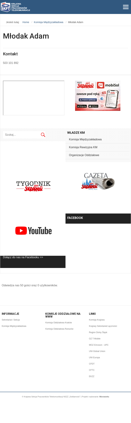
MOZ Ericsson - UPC (99, 345)
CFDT (92, 364)
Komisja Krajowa (97, 320)
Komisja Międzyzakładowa (85, 139)
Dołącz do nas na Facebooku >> (23, 257)
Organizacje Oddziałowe (84, 155)
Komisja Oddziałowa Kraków (58, 322)
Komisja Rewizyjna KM (83, 147)
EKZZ (91, 376)
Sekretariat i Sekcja (11, 320)
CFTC (92, 370)
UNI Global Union (97, 351)
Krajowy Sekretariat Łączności (103, 326)
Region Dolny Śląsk (98, 332)
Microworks (104, 397)
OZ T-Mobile (95, 338)
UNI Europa (94, 357)
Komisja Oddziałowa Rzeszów (59, 329)
